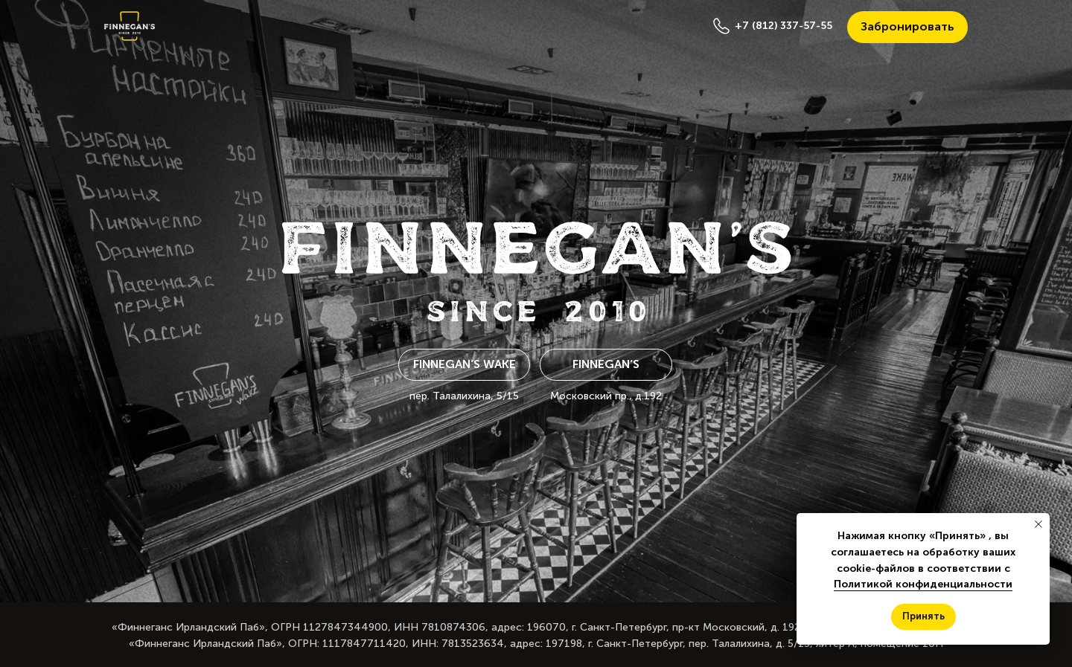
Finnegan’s (605, 364)
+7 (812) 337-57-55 (783, 25)
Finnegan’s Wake (464, 364)
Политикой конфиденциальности (923, 584)
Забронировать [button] (907, 26)
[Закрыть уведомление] (1038, 524)
